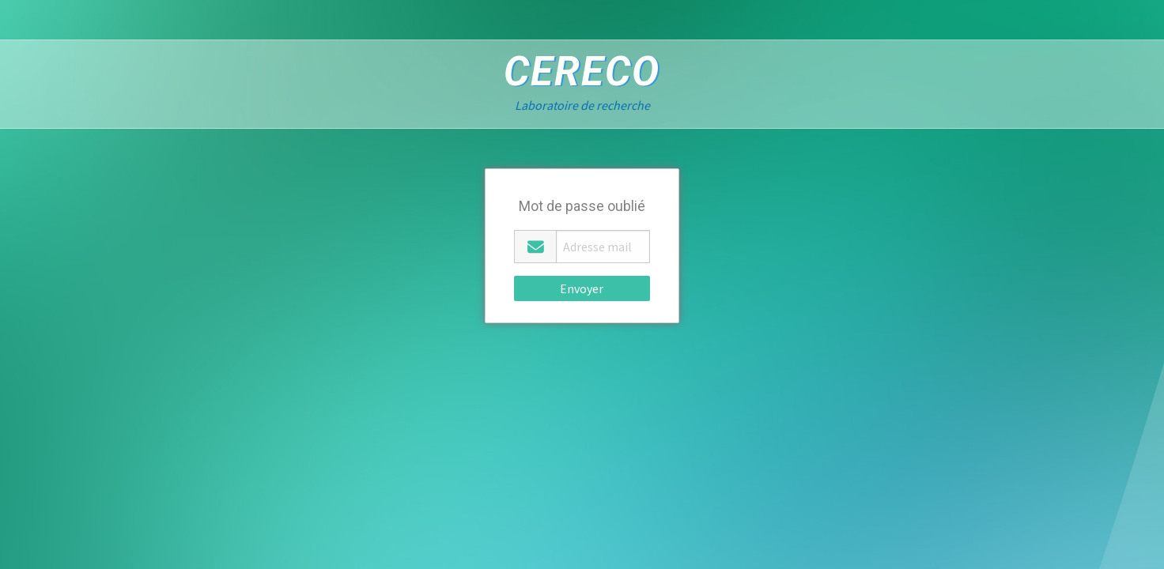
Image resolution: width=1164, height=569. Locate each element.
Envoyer (581, 288)
